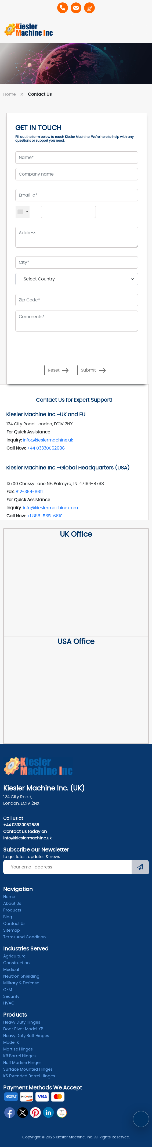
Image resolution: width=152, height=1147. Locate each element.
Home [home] (9, 897)
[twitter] (22, 1112)
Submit (93, 370)
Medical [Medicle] (11, 970)
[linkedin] (48, 1112)
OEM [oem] (7, 990)
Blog (7, 917)
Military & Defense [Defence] (21, 983)
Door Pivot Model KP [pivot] (23, 1029)
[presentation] (46, 348)
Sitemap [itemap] (11, 930)
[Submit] (140, 867)
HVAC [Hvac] (9, 1003)
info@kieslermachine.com (50, 508)
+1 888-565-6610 (45, 516)
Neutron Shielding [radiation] (21, 976)
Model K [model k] (11, 1043)
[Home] (28, 29)
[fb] (9, 1112)
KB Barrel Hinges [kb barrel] (19, 1056)
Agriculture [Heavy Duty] (14, 956)
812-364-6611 (29, 492)
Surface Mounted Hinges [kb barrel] (28, 1069)
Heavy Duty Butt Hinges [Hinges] (26, 1036)
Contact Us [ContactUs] (14, 924)
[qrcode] (61, 1112)
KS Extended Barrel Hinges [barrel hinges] (29, 1076)
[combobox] (23, 212)
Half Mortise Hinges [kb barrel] (22, 1063)
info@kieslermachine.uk (48, 440)
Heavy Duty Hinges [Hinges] (21, 1022)
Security (11, 997)
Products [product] (12, 910)
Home (14, 94)
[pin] (35, 1112)
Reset (58, 370)
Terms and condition (24, 937)
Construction (16, 963)
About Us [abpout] (12, 904)
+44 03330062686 (46, 448)
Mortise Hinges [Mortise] (18, 1049)
